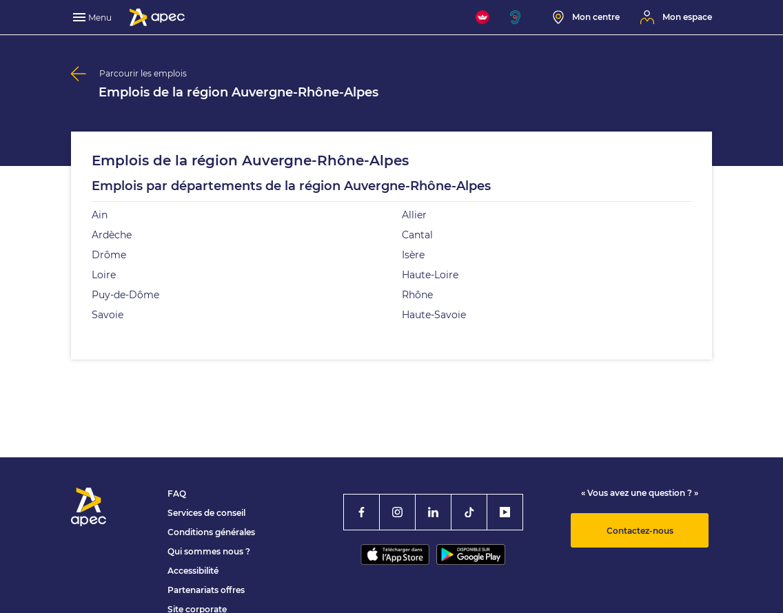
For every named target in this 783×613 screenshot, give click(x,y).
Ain (100, 215)
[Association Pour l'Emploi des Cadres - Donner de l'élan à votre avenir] (157, 17)
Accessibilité (192, 570)
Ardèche (112, 235)
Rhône (417, 295)
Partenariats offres (206, 590)
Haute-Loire (430, 275)
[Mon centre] (586, 17)
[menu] (93, 17)
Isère (413, 255)
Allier (414, 215)
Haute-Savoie (434, 315)
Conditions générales (211, 532)
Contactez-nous (640, 531)
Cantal (417, 235)
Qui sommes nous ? (208, 551)
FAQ (176, 493)
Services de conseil (206, 513)
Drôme (109, 255)
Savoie (107, 315)
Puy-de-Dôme (125, 295)
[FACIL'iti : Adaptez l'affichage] (482, 17)
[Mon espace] (676, 17)
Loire (104, 275)
